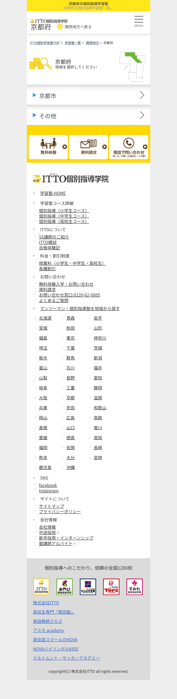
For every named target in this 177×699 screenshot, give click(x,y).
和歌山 (100, 408)
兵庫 (43, 408)
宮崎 (98, 457)
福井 (98, 368)
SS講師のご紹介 (54, 237)
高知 (98, 437)
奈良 (70, 408)
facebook (48, 485)
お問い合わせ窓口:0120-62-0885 (69, 295)
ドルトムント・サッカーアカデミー (66, 658)
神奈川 (100, 338)
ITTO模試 (48, 242)
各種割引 (47, 268)
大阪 (43, 398)
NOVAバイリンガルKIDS (56, 649)
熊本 (43, 457)
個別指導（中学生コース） (64, 216)
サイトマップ (51, 506)
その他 (47, 116)
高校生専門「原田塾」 (54, 612)
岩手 (98, 318)
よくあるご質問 (53, 300)
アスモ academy (48, 630)
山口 (70, 427)
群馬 (70, 358)
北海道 (45, 318)
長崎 (98, 447)
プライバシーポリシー (60, 511)
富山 (43, 368)
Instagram (49, 490)
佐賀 (70, 447)
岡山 (43, 417)
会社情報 (47, 527)
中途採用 (49, 532)
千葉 (70, 348)
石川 (70, 368)
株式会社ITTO (46, 603)
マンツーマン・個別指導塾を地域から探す (80, 308)
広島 (70, 417)
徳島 (70, 437)
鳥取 (98, 417)
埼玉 (43, 348)
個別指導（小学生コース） (64, 210)
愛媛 (43, 437)
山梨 (43, 378)
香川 (98, 427)
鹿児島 (45, 467)
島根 (43, 427)
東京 (70, 338)
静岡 (98, 388)
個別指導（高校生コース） (64, 221)
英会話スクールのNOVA (55, 639)
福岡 (43, 447)
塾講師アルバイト (57, 543)
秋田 (70, 328)
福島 (43, 338)
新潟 (98, 358)
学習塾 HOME (53, 193)
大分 (70, 457)
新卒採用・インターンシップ (66, 538)
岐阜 (43, 388)
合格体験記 (49, 248)
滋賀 (98, 398)
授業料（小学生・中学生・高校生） (72, 263)
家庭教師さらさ (47, 621)
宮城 (43, 328)
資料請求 (47, 289)
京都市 (47, 96)
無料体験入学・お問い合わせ (66, 284)
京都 (70, 398)
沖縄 (70, 467)
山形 (98, 328)
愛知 (98, 378)
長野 (70, 378)
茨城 (98, 348)
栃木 (43, 358)
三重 (70, 388)
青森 (70, 318)
